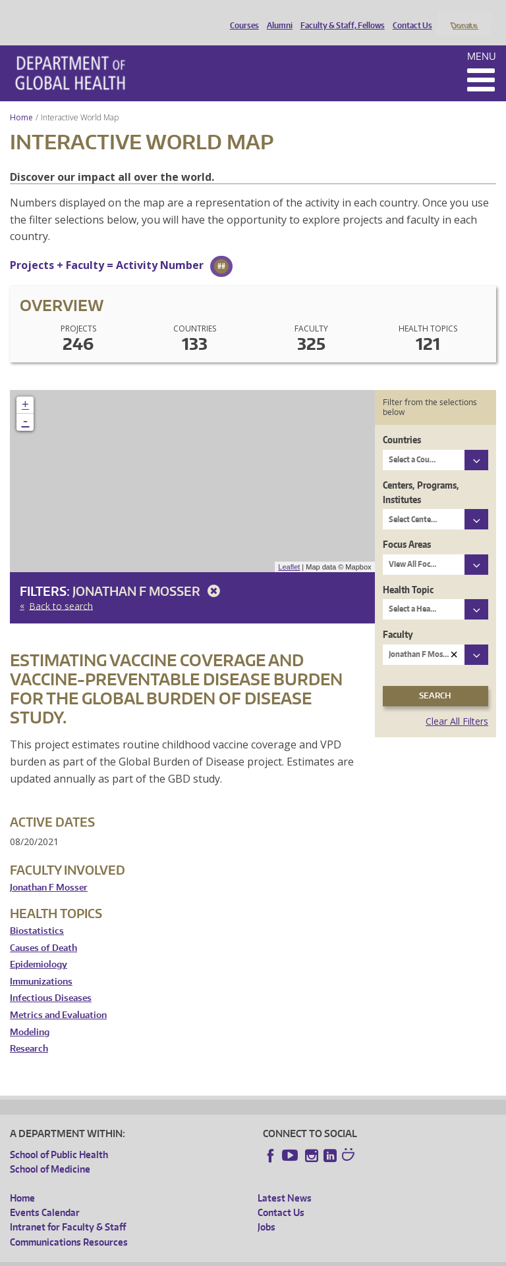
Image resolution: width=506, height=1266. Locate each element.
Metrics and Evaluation (58, 997)
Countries (402, 422)
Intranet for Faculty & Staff (68, 1209)
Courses (241, 15)
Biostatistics (37, 913)
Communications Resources (69, 1224)
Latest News (285, 1180)
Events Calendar (45, 1194)
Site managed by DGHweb (316, 1256)
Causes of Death (43, 930)
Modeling (29, 1014)
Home (21, 99)
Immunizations (41, 964)
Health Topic (408, 571)
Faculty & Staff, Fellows (339, 15)
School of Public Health (59, 1136)
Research (29, 1031)
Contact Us (409, 15)
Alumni (276, 15)
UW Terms (237, 1256)
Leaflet (289, 549)
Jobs (266, 1209)
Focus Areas (407, 527)
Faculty (398, 617)
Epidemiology (38, 947)
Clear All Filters (457, 703)
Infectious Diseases (51, 981)
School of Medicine (50, 1151)
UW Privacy (184, 1256)
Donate (463, 15)
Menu (481, 38)
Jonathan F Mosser (148, 573)
